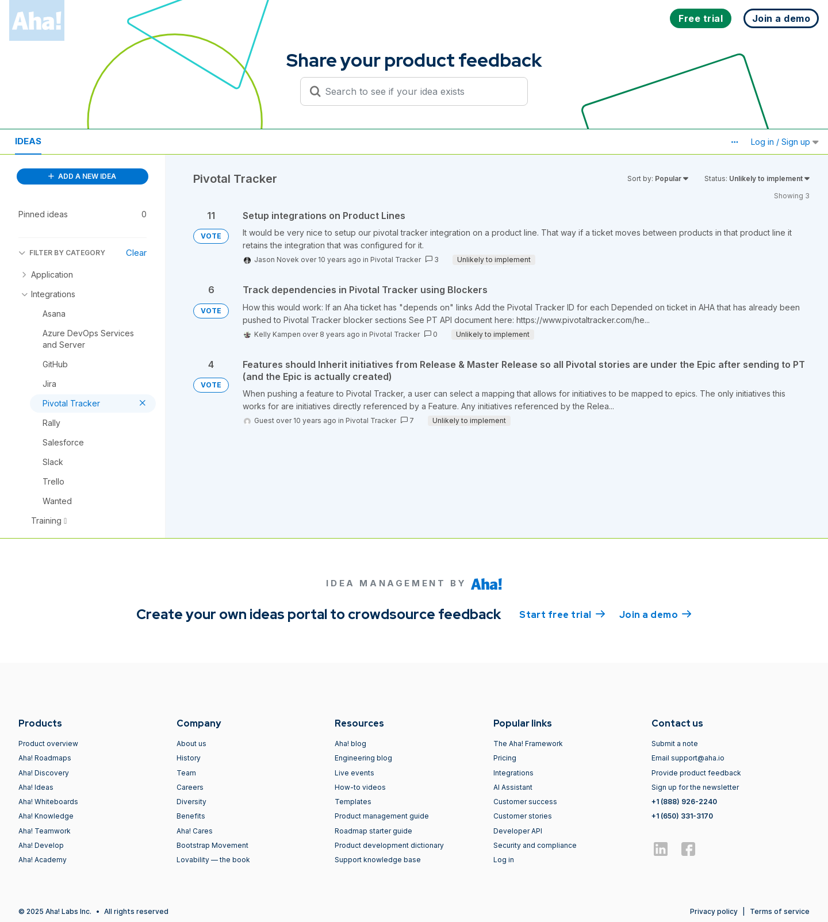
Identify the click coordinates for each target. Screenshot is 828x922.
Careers (190, 787)
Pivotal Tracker (395, 259)
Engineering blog (363, 758)
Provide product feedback (696, 773)
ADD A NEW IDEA (82, 176)
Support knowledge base (378, 859)
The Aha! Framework (528, 743)
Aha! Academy (42, 859)
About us (191, 743)
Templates (353, 801)
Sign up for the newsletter (695, 787)
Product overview (48, 743)
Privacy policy (714, 911)
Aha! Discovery (43, 773)
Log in (503, 859)
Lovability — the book (213, 859)
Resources (85, 141)
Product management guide (382, 816)
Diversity (191, 801)
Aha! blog (350, 743)
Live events (354, 773)
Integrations (513, 773)
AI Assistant (512, 787)
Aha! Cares (195, 831)
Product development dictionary (389, 845)
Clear (136, 252)
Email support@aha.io (687, 758)
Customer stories (522, 816)
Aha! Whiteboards (48, 801)
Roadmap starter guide (373, 831)
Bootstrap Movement (212, 845)
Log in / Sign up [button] (785, 142)
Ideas (28, 141)
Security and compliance (535, 845)
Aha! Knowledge (46, 816)
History (189, 758)
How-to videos (360, 787)
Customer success (525, 801)
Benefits (191, 816)
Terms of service (780, 911)
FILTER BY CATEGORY (61, 252)
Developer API (517, 831)
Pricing (504, 758)
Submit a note (674, 743)
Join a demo (655, 614)
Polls (143, 141)
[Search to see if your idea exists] (419, 91)
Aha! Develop (41, 845)
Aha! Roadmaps (44, 758)
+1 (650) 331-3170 (682, 816)
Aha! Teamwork (44, 831)
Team (186, 773)
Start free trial (562, 614)
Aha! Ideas (35, 787)
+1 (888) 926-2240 (684, 801)
